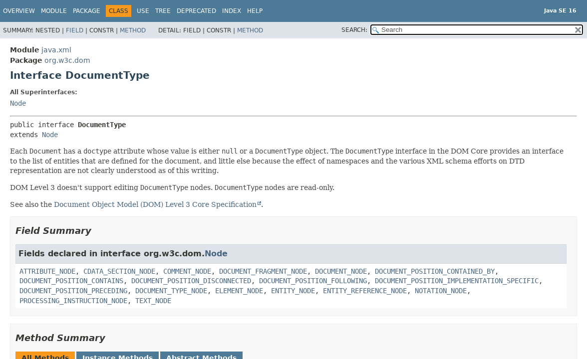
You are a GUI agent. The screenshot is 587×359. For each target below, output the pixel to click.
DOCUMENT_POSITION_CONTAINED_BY (435, 271)
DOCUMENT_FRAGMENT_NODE (263, 271)
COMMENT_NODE (187, 271)
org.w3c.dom (67, 60)
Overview (19, 10)
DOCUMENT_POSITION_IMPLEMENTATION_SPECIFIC (457, 281)
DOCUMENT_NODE (341, 271)
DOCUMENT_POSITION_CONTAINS (71, 281)
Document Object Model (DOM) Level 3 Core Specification (155, 204)
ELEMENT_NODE (239, 291)
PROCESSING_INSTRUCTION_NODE (73, 301)
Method (133, 30)
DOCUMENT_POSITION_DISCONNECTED (191, 281)
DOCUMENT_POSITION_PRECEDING (73, 291)
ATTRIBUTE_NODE (47, 271)
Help (255, 10)
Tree (163, 10)
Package (86, 10)
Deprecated (196, 10)
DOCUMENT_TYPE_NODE (171, 291)
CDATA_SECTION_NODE (119, 271)
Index (231, 10)
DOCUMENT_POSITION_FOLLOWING (313, 281)
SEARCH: (354, 29)
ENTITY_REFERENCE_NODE (365, 291)
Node (18, 103)
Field (74, 30)
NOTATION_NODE (441, 291)
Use (143, 10)
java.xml (56, 50)
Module (54, 10)
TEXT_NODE (153, 301)
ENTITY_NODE (293, 291)
